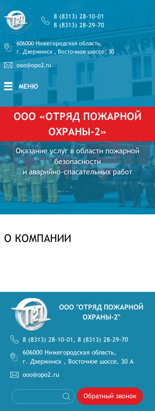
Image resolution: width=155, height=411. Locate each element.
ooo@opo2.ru (34, 65)
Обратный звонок (109, 396)
